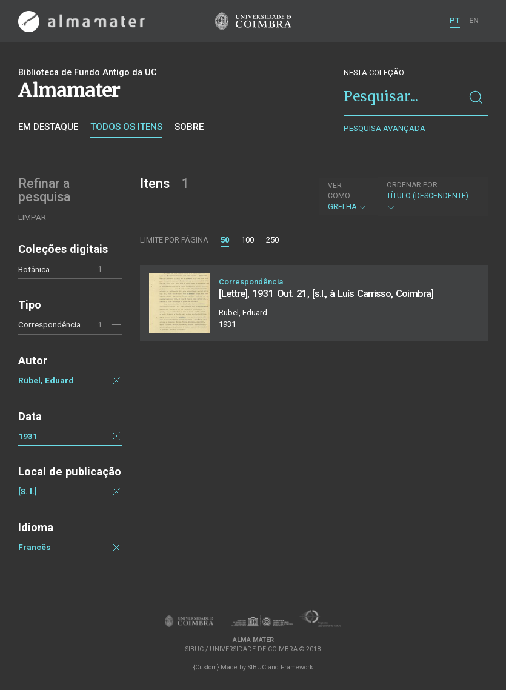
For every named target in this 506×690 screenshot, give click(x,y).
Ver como (339, 190)
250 (272, 239)
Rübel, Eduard (46, 380)
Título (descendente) (431, 196)
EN (474, 20)
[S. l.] (27, 491)
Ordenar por (412, 185)
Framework (297, 667)
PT (455, 20)
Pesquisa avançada (384, 128)
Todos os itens (126, 126)
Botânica (34, 269)
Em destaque (48, 126)
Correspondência (49, 324)
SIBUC (257, 667)
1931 (28, 436)
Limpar (32, 217)
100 (247, 239)
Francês (34, 547)
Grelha (347, 196)
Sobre (189, 126)
